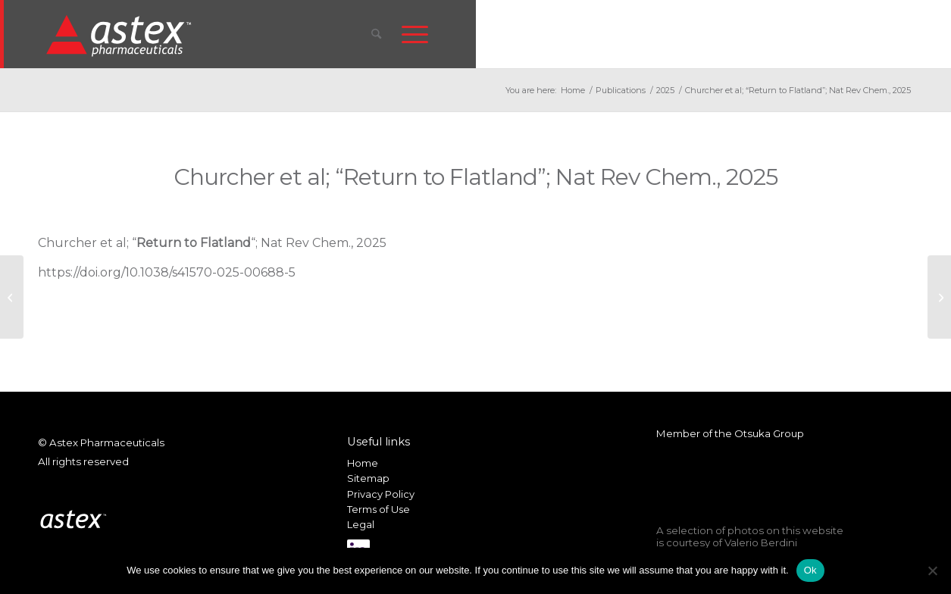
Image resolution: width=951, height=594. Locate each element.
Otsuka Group (769, 433)
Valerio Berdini (760, 542)
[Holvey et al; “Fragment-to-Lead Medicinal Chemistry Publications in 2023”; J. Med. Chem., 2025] (11, 297)
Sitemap (368, 478)
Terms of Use (378, 509)
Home (362, 463)
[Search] (376, 34)
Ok (810, 570)
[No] (932, 570)
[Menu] (415, 34)
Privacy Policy (380, 494)
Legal (360, 524)
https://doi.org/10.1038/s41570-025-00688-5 (167, 272)
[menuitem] (376, 34)
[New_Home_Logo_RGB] (121, 35)
